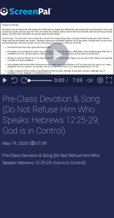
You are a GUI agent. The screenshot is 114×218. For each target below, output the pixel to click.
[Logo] (26, 11)
